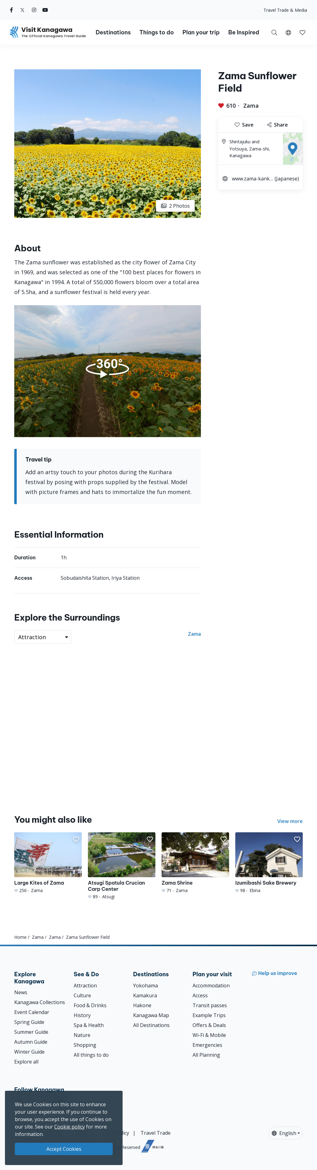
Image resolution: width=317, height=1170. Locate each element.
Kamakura (145, 995)
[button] (288, 32)
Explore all (26, 1061)
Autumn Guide (30, 1041)
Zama (251, 105)
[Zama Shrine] (195, 863)
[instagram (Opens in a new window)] (34, 10)
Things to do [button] (156, 32)
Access (200, 995)
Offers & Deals (209, 1025)
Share (277, 124)
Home (20, 937)
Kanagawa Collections (39, 1002)
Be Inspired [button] (243, 32)
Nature (82, 1035)
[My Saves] (302, 32)
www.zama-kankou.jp (252, 179)
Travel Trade (156, 1132)
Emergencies (207, 1045)
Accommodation (211, 985)
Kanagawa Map (151, 1015)
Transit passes (210, 1005)
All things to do (91, 1054)
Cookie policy (69, 1126)
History (82, 1015)
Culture (82, 995)
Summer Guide (31, 1032)
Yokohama (145, 985)
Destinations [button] (113, 32)
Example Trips (209, 1015)
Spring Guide (29, 1022)
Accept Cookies (63, 1149)
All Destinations (151, 1025)
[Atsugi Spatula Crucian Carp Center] (121, 866)
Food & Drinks (90, 1005)
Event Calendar (31, 1012)
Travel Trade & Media (285, 10)
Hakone (142, 1005)
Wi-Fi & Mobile (209, 1035)
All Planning (206, 1054)
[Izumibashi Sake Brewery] (269, 863)
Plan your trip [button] (200, 32)
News (20, 992)
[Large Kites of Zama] (48, 863)
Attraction (85, 985)
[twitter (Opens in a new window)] (22, 10)
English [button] (284, 1133)
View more (290, 821)
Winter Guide (29, 1051)
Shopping (85, 1045)
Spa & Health (89, 1025)
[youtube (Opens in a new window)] (45, 10)
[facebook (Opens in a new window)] (11, 10)
